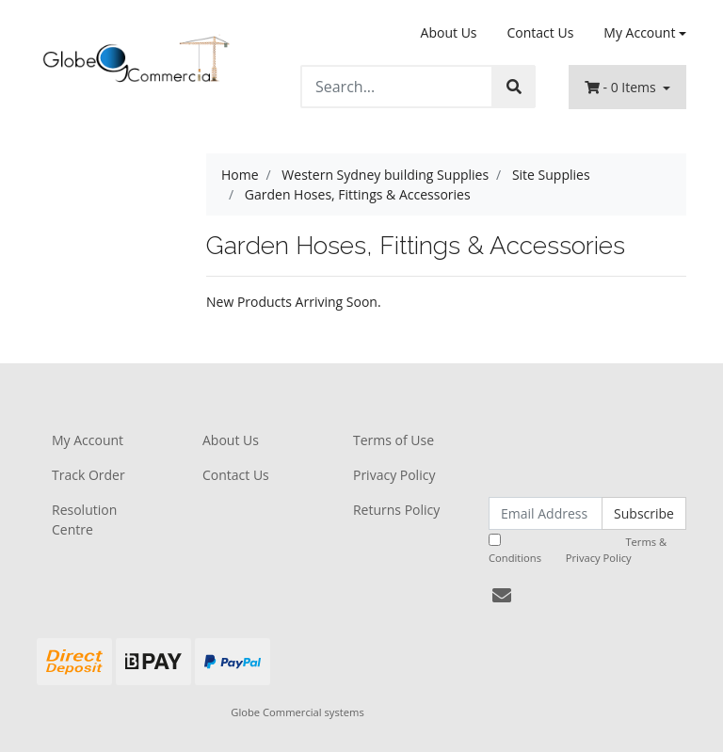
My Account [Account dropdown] (639, 32)
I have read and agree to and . (578, 549)
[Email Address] (545, 513)
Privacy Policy (394, 475)
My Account (87, 440)
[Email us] (501, 595)
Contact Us (540, 32)
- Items (622, 87)
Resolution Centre (84, 519)
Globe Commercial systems (297, 712)
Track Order (88, 475)
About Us (449, 32)
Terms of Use (393, 440)
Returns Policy (396, 510)
